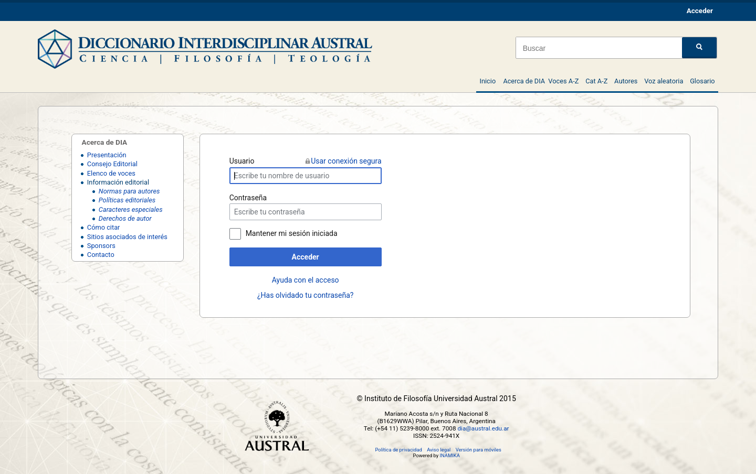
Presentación (107, 155)
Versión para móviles (478, 450)
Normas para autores (129, 191)
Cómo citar (103, 227)
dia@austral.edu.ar (483, 428)
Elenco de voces (111, 173)
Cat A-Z (596, 81)
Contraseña (248, 197)
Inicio (487, 81)
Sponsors (101, 246)
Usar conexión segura (346, 161)
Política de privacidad (398, 450)
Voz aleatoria (663, 81)
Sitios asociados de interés (127, 237)
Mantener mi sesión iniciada (292, 233)
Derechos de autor (125, 218)
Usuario (242, 161)
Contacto (100, 254)
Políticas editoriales (127, 200)
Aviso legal (438, 450)
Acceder (305, 257)
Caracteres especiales (131, 209)
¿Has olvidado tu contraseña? (305, 295)
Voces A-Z (563, 81)
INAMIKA (450, 455)
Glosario (702, 81)
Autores (625, 81)
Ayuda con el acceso (305, 280)
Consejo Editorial (112, 164)
